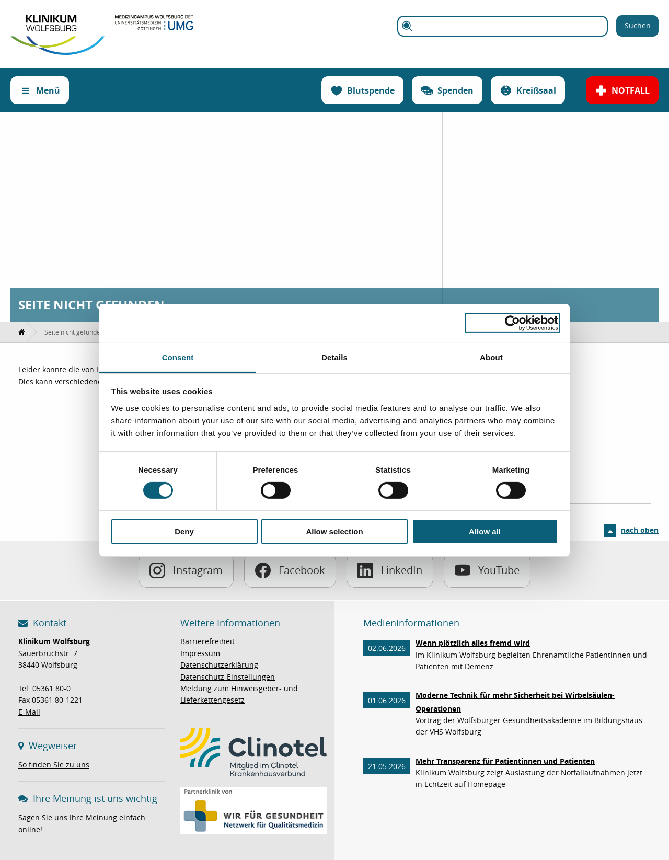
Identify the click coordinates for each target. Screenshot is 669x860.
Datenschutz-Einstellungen (227, 677)
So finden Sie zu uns (53, 765)
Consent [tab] (178, 356)
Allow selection (334, 531)
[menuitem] (22, 332)
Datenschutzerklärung (219, 665)
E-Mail (29, 712)
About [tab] (491, 356)
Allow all (485, 531)
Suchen (638, 25)
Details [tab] (334, 356)
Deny (184, 531)
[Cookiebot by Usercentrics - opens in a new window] (512, 323)
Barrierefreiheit (207, 641)
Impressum (200, 653)
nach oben (640, 530)
